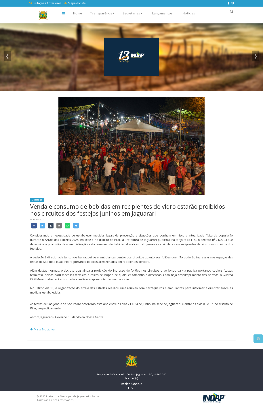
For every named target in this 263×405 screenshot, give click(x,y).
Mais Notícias (42, 329)
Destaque (37, 199)
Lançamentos (162, 13)
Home (77, 13)
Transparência (102, 13)
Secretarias (132, 13)
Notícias (188, 13)
